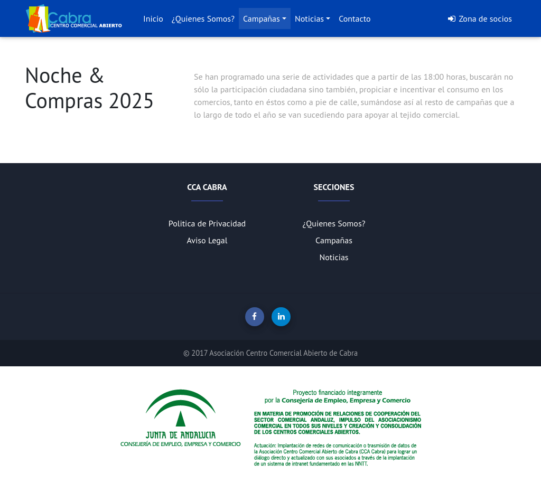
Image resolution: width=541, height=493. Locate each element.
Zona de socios (479, 18)
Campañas (261, 18)
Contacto (354, 18)
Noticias (309, 18)
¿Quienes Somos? (203, 18)
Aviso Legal (207, 240)
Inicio (153, 18)
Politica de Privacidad (207, 223)
